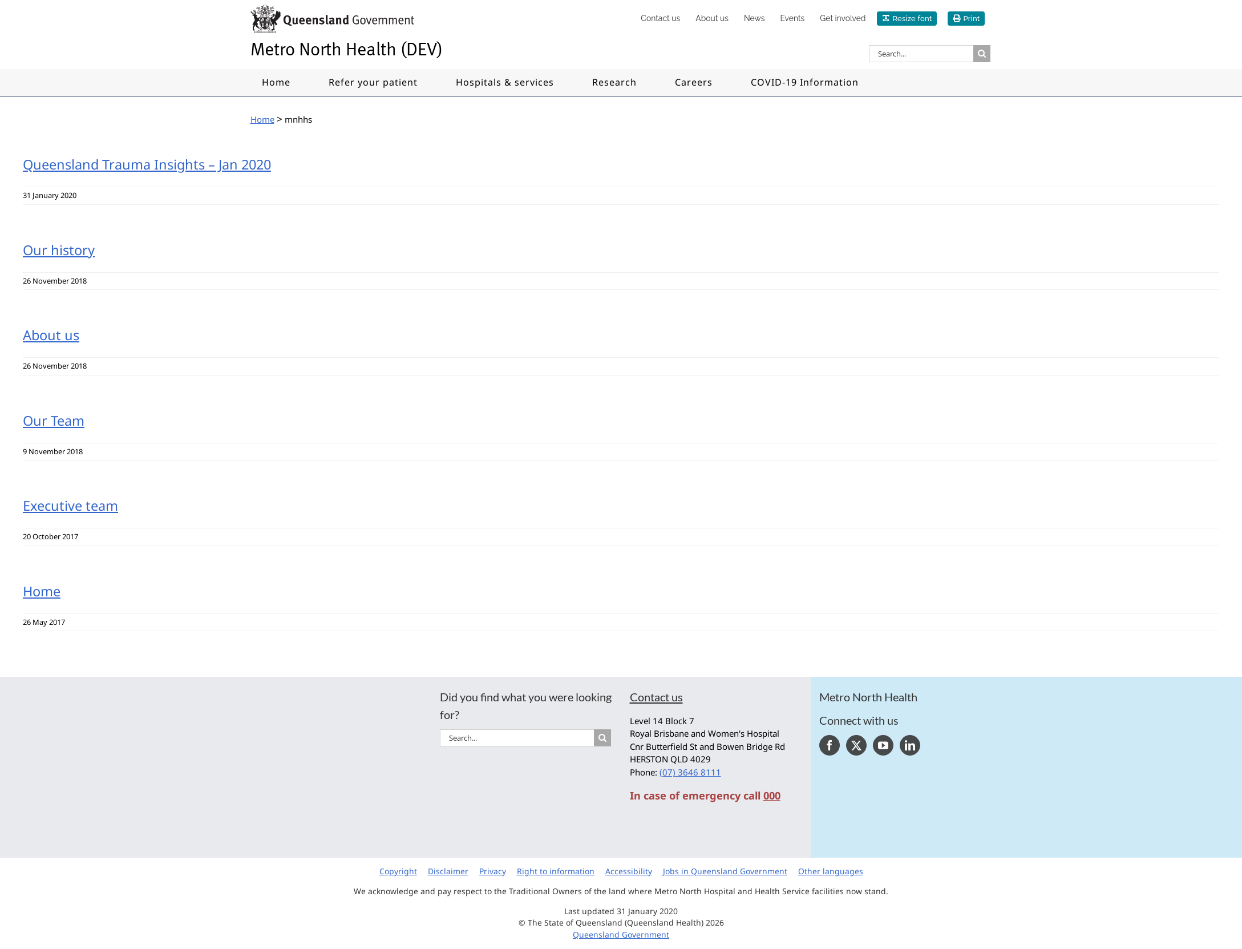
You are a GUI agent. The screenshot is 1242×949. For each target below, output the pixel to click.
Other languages (830, 871)
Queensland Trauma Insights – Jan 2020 (147, 164)
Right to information (555, 871)
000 (771, 795)
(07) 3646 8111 (690, 772)
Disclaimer (448, 871)
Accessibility (628, 871)
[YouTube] (883, 745)
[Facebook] (829, 745)
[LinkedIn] (910, 745)
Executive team (70, 505)
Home (41, 591)
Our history (59, 250)
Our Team (53, 420)
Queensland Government (621, 934)
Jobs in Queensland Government (725, 871)
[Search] (981, 53)
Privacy (492, 871)
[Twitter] (856, 745)
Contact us (656, 697)
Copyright (398, 871)
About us (51, 335)
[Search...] (921, 53)
